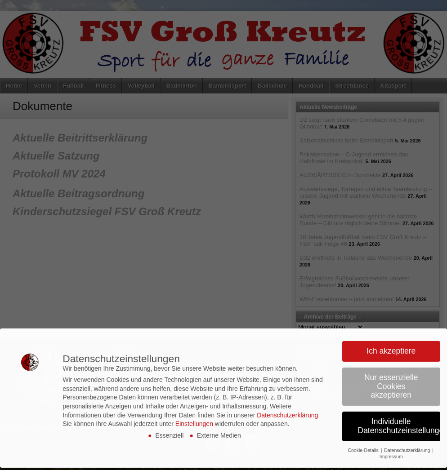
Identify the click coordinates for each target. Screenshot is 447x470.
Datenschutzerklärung (287, 406)
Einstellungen (194, 415)
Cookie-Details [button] (364, 441)
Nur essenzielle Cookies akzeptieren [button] (391, 378)
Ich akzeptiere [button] (391, 342)
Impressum (391, 448)
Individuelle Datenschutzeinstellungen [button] (399, 418)
